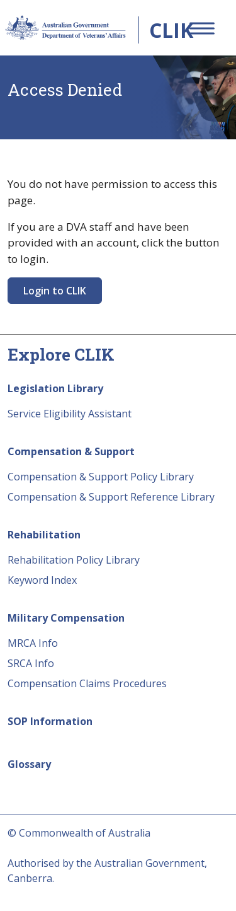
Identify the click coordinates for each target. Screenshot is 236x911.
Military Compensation (66, 618)
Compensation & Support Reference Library (111, 497)
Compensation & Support (71, 451)
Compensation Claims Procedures (87, 683)
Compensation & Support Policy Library (101, 477)
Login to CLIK (54, 291)
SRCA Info (31, 663)
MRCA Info (33, 643)
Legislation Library (55, 388)
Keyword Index (42, 580)
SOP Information (50, 721)
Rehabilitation (44, 535)
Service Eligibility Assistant (70, 414)
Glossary (29, 764)
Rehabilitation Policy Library (74, 560)
